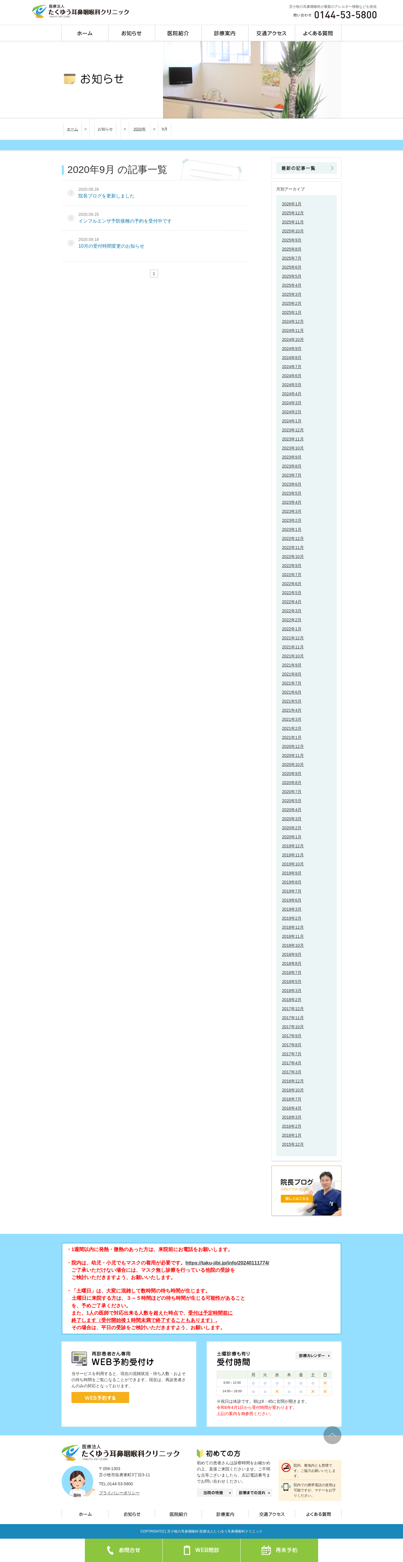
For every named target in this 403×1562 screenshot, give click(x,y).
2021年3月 (292, 719)
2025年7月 (292, 258)
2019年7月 (292, 891)
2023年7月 (292, 475)
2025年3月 (292, 294)
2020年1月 (292, 837)
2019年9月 (292, 873)
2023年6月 (292, 484)
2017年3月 (292, 1072)
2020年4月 (292, 809)
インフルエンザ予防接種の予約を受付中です (125, 220)
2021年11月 (293, 647)
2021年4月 (292, 710)
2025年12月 (293, 213)
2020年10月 (293, 764)
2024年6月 (292, 375)
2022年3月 (292, 610)
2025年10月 (293, 231)
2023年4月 (292, 502)
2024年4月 (292, 393)
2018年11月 (293, 936)
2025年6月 (292, 267)
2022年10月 (293, 556)
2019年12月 (293, 846)
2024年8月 (292, 357)
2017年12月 (293, 1008)
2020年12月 (293, 746)
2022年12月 (293, 538)
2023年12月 (293, 430)
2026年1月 (292, 204)
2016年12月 (293, 1081)
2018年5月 (292, 981)
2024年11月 (293, 330)
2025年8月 (292, 249)
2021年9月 (292, 665)
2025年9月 (292, 240)
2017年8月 (292, 1045)
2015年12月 (293, 1144)
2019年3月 (292, 909)
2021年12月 (293, 638)
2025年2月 (292, 303)
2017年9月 (292, 1035)
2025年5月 (292, 276)
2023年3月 (292, 511)
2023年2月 (292, 520)
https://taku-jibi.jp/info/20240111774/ (227, 1263)
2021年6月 (292, 692)
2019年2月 (292, 918)
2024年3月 (292, 402)
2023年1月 (292, 529)
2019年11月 (293, 855)
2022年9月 (292, 565)
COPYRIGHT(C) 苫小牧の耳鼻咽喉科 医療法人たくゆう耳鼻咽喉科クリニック (202, 1531)
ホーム (72, 129)
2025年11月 (293, 222)
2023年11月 (293, 439)
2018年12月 (293, 927)
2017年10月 (293, 1026)
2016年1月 (292, 1135)
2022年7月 (292, 574)
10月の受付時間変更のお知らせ (111, 246)
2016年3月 (292, 1117)
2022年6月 (292, 583)
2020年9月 (292, 773)
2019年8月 (292, 882)
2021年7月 (292, 683)
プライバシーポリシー (119, 1493)
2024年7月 (292, 366)
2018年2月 (292, 999)
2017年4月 (292, 1063)
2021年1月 (292, 737)
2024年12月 (293, 321)
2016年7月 (292, 1099)
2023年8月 (292, 466)
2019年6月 (292, 900)
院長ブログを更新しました (106, 195)
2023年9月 (292, 457)
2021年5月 (292, 701)
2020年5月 (292, 800)
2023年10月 (293, 448)
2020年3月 (292, 818)
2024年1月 (292, 421)
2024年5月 (292, 384)
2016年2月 (292, 1126)
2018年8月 (292, 963)
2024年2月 (292, 412)
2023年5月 (292, 493)
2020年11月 (293, 755)
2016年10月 (293, 1090)
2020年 (140, 129)
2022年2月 (292, 620)
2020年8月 (292, 782)
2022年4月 (292, 601)
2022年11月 (293, 547)
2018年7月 (292, 972)
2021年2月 (292, 728)
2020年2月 (292, 827)
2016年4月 (292, 1108)
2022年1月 (292, 629)
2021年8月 (292, 674)
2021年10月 (293, 656)
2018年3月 (292, 990)
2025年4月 (292, 285)
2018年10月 (293, 945)
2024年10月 (293, 339)
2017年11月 (293, 1017)
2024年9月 (292, 348)
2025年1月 (292, 312)
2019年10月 (293, 864)
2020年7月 (292, 791)
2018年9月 (292, 954)
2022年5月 (292, 592)
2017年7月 (292, 1054)
